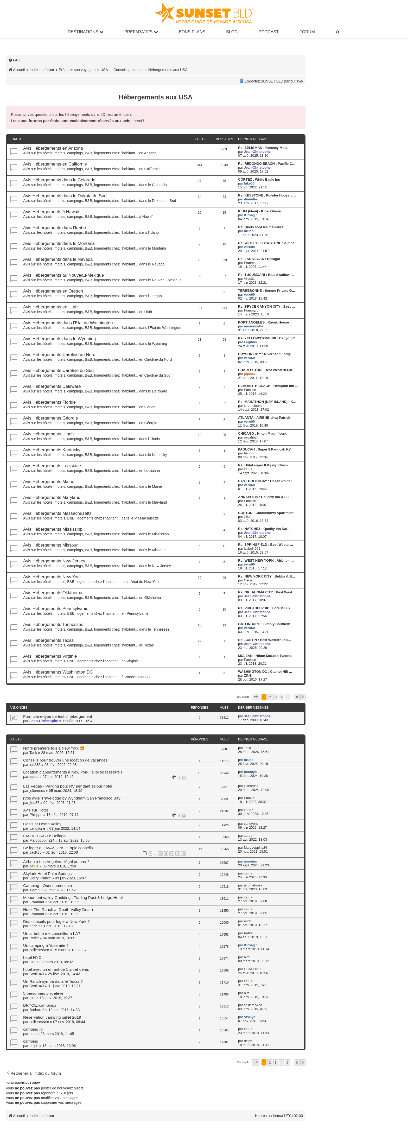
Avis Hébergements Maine (48, 481)
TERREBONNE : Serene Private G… (266, 291)
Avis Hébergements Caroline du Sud (58, 370)
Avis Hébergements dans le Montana (59, 243)
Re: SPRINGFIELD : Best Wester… (265, 545)
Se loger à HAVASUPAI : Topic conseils (58, 848)
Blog (232, 32)
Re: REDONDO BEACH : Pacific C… (266, 164)
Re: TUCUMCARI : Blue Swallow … (266, 275)
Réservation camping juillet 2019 (52, 1017)
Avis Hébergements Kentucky (51, 449)
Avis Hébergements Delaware (52, 386)
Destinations (86, 32)
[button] (255, 697)
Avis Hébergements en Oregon (53, 291)
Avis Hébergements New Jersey (54, 561)
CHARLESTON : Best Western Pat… (267, 370)
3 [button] (276, 697)
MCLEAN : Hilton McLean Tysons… (266, 656)
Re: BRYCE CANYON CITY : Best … (266, 306)
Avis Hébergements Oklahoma (52, 592)
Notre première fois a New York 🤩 (54, 748)
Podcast (269, 32)
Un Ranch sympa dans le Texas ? (53, 981)
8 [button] (297, 697)
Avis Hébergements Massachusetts (57, 513)
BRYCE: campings (39, 1005)
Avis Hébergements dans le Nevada (58, 259)
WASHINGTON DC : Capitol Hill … (265, 672)
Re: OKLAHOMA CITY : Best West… (267, 592)
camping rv (33, 1029)
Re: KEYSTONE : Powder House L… (267, 195)
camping (30, 1041)
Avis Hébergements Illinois (48, 434)
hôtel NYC (32, 957)
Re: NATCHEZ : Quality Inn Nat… (264, 529)
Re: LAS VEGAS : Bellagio (259, 259)
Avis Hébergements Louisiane (52, 465)
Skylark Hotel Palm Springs (47, 873)
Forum (307, 32)
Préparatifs (141, 32)
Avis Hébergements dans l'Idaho (54, 227)
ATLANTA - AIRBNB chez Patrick (264, 418)
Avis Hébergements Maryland (51, 497)
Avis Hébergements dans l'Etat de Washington (68, 322)
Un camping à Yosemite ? (46, 945)
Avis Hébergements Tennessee (53, 624)
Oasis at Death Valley (42, 824)
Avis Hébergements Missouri (51, 545)
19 (183, 853)
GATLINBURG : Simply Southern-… (266, 624)
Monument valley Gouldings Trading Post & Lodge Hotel (73, 897)
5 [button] (287, 697)
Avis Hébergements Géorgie (50, 418)
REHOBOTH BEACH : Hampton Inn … (268, 386)
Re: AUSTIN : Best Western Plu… (264, 640)
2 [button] (270, 697)
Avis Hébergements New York (52, 576)
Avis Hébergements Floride (49, 402)
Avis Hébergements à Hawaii (51, 211)
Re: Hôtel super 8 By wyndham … (265, 465)
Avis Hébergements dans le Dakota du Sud (65, 195)
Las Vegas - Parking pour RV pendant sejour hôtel (67, 786)
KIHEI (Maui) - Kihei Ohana (259, 211)
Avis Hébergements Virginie (50, 656)
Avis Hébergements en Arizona (53, 148)
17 (171, 853)
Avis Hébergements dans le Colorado (59, 179)
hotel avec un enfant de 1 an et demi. (56, 969)
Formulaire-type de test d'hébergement (57, 716)
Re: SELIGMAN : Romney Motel (263, 148)
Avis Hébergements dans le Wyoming (59, 338)
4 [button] (281, 697)
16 (166, 853)
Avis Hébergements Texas (48, 640)
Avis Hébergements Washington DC (58, 672)
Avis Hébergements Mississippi (53, 529)
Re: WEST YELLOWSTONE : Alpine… (268, 243)
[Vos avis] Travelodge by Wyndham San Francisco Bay (71, 798)
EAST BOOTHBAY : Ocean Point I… (266, 481)
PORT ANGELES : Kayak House (263, 322)
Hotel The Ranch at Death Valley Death (58, 909)
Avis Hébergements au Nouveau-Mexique (63, 275)
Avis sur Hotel (35, 810)
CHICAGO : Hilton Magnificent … (264, 433)
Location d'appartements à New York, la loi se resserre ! (72, 772)
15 (160, 853)
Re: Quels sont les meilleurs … (263, 227)
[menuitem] (338, 32)
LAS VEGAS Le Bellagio (45, 836)
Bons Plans (192, 32)
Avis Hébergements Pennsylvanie (55, 608)
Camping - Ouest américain (47, 885)
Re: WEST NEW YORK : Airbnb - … (266, 560)
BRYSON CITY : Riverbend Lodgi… (266, 354)
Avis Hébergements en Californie (55, 164)
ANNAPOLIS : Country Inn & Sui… (265, 497)
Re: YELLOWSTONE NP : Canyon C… (268, 338)
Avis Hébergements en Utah (50, 307)
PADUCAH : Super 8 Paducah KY (264, 449)
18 (177, 853)
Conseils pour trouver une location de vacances (65, 760)
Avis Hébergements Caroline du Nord (59, 354)
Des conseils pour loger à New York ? (56, 921)
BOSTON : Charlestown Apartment (266, 513)
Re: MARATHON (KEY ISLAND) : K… (267, 402)
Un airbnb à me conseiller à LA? (51, 933)
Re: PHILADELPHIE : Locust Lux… (266, 608)
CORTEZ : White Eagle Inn (259, 179)
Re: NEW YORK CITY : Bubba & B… (266, 576)
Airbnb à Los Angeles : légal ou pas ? (56, 861)
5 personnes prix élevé (43, 993)
